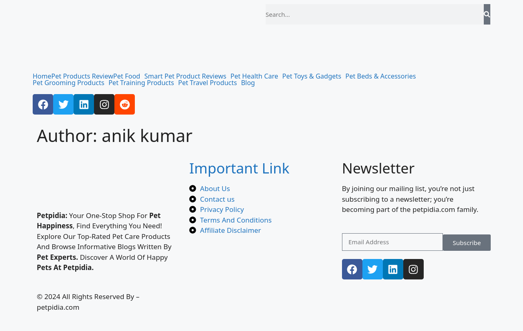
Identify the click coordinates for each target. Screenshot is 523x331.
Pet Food (126, 76)
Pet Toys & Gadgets (311, 76)
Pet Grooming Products (68, 82)
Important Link (239, 168)
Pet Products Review (82, 76)
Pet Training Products (141, 82)
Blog (248, 82)
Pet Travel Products (207, 82)
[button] (128, 76)
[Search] (487, 14)
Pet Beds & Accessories (380, 76)
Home (42, 76)
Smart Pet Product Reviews (185, 76)
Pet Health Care (254, 76)
